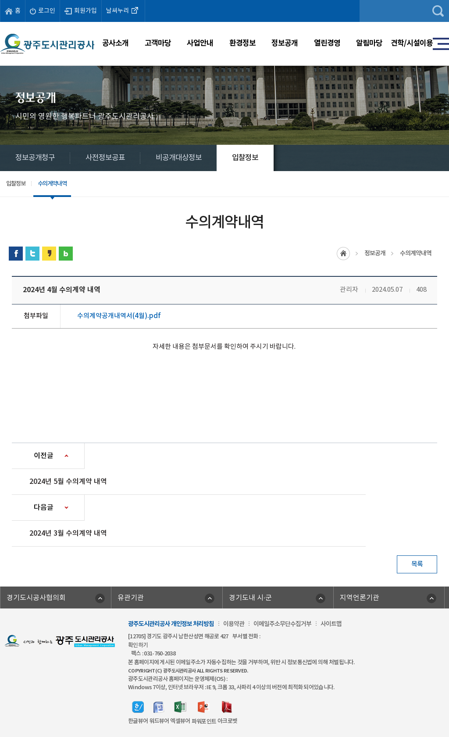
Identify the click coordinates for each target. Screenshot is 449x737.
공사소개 (115, 43)
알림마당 (369, 43)
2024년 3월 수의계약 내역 (68, 533)
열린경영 (327, 43)
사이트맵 (331, 624)
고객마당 (158, 43)
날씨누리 (123, 10)
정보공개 (284, 43)
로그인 (42, 10)
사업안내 (200, 43)
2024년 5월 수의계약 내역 (68, 482)
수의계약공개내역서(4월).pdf (119, 316)
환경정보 (242, 43)
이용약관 (233, 624)
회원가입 (80, 10)
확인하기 (138, 645)
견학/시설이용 (412, 43)
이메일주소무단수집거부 (282, 624)
